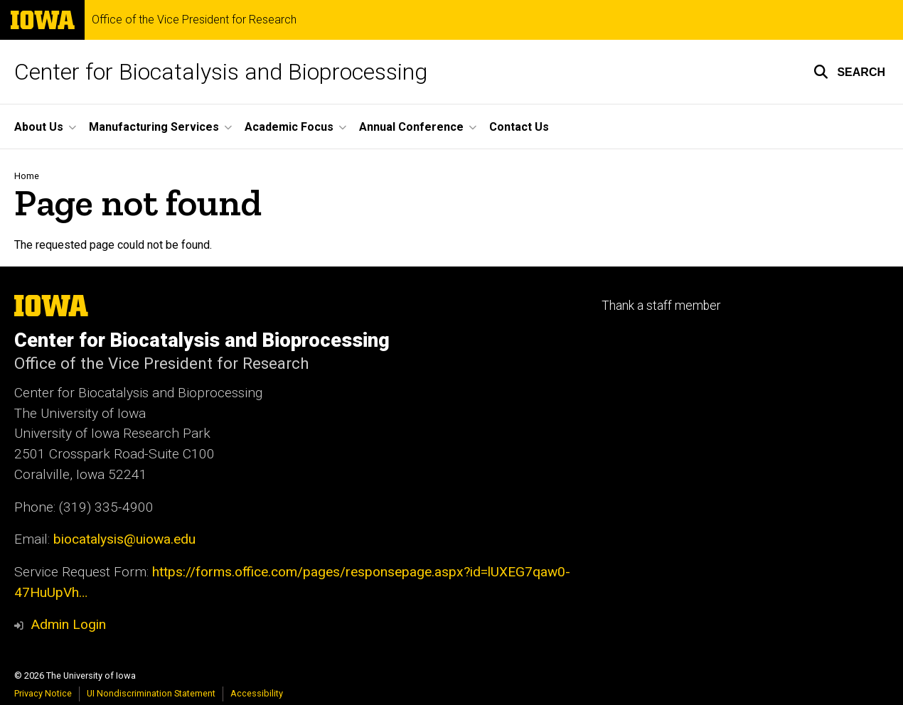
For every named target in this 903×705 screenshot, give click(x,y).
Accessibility (256, 693)
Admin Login (68, 624)
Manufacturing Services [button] (154, 127)
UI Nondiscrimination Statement (151, 693)
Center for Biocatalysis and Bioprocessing (220, 71)
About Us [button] (38, 127)
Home (26, 176)
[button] (849, 72)
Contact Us (519, 127)
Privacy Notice (43, 693)
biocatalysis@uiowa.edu (124, 539)
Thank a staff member (661, 305)
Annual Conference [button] (411, 127)
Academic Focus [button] (289, 127)
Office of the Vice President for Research (194, 20)
